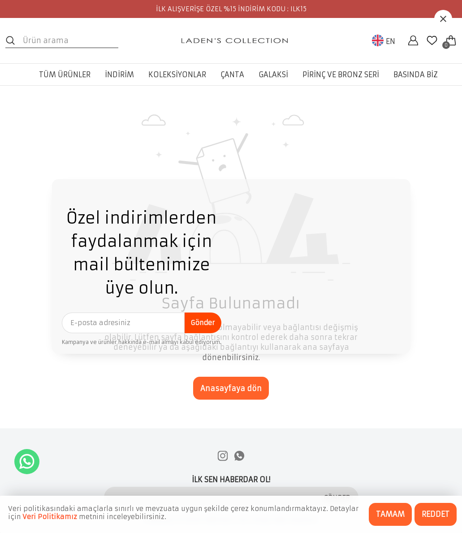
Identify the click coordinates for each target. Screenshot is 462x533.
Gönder (203, 323)
